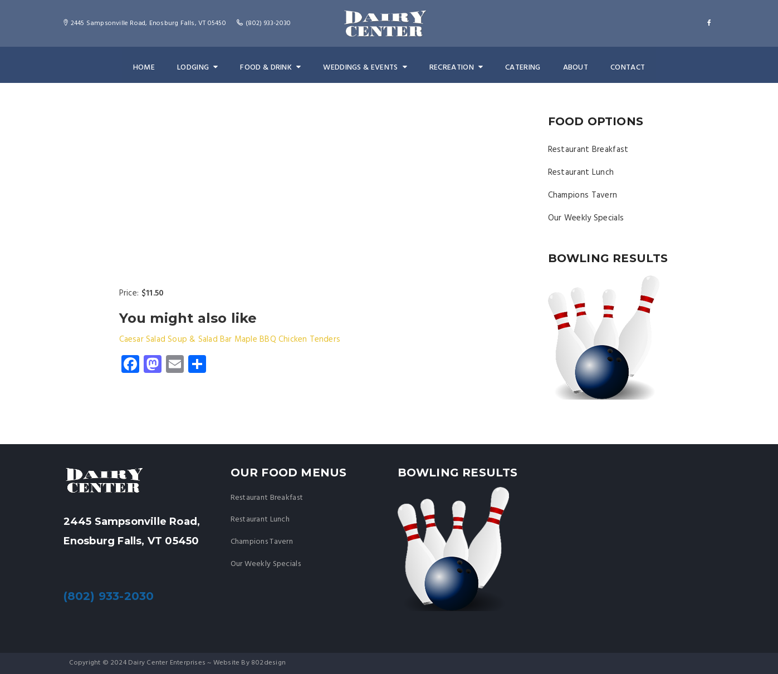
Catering (520, 67)
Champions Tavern (583, 195)
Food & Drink (271, 67)
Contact (625, 67)
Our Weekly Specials (586, 218)
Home (146, 67)
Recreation (455, 67)
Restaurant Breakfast (588, 149)
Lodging (199, 67)
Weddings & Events (365, 67)
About (573, 67)
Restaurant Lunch (581, 172)
